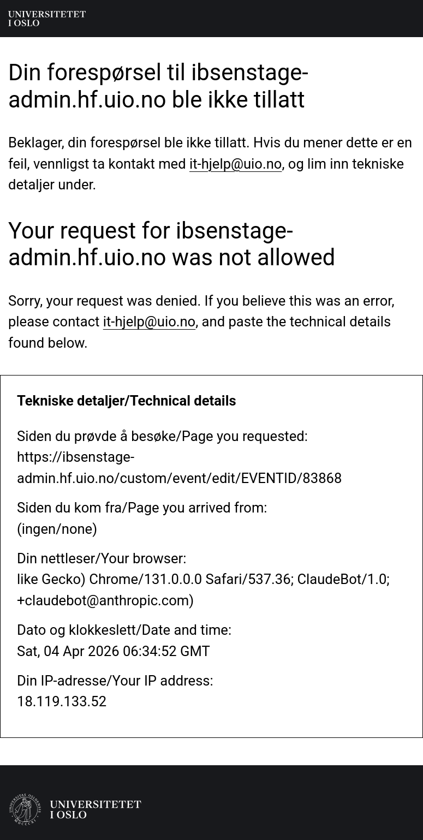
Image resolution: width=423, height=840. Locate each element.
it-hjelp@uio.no (235, 164)
